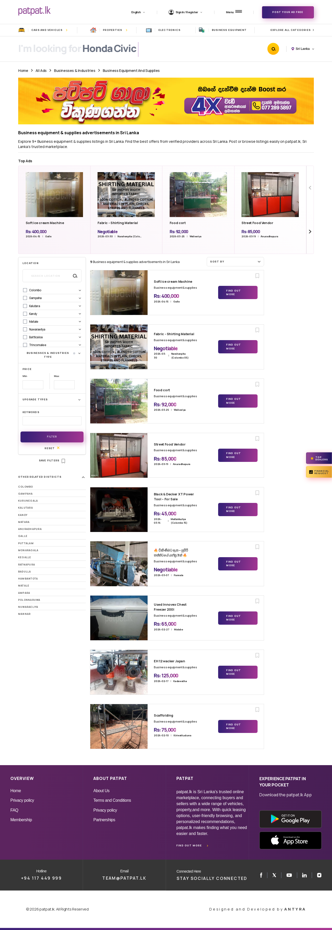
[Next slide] (310, 232)
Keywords (31, 412)
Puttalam (26, 543)
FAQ (14, 810)
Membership (21, 820)
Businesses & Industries (74, 70)
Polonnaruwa (29, 600)
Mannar (24, 614)
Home (23, 70)
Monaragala (28, 550)
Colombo (25, 486)
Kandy (22, 515)
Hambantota (28, 578)
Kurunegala (28, 500)
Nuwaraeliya (28, 607)
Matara (24, 522)
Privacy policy (22, 800)
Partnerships (104, 820)
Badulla (24, 571)
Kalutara (25, 507)
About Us (101, 791)
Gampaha (25, 493)
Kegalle (24, 557)
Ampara (24, 593)
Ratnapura (26, 564)
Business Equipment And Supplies (131, 70)
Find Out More (233, 292)
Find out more (189, 845)
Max (56, 376)
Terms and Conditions (112, 800)
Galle (22, 536)
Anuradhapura (30, 529)
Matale (23, 585)
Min (25, 376)
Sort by (236, 261)
